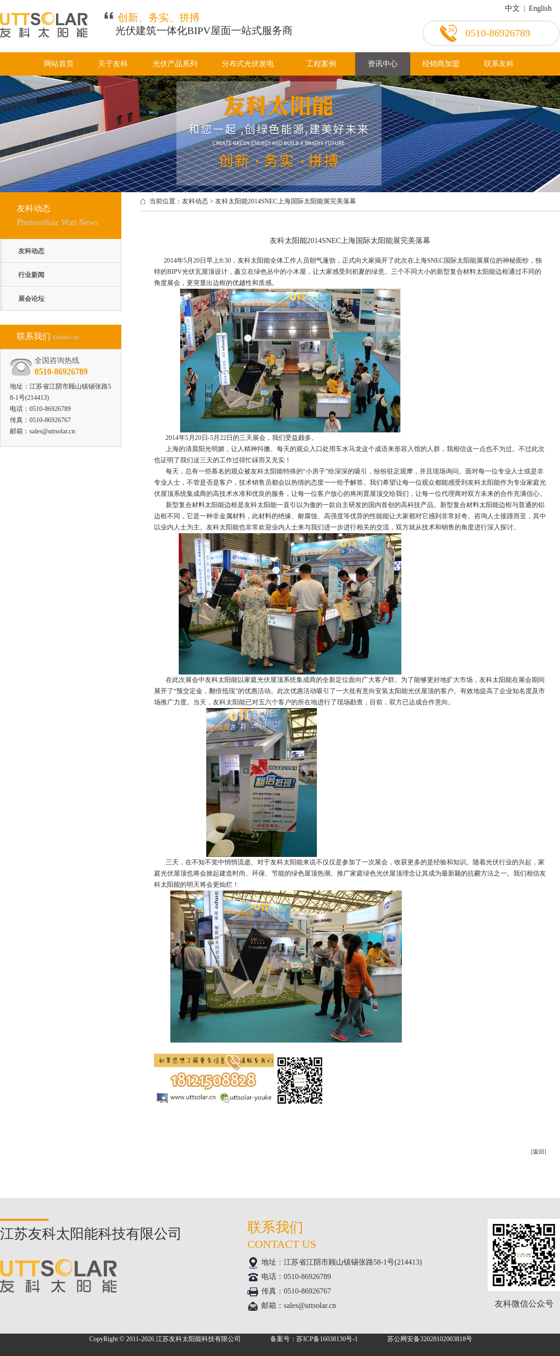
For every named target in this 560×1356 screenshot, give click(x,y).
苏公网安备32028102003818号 (429, 1338)
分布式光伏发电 (248, 64)
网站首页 (59, 64)
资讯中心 (383, 64)
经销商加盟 (441, 64)
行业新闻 (31, 274)
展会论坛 (31, 298)
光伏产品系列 (175, 64)
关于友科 (113, 64)
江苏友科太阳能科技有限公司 (198, 1338)
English (540, 8)
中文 (512, 8)
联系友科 (499, 64)
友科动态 (31, 251)
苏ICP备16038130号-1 (326, 1338)
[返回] (538, 1151)
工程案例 (321, 64)
